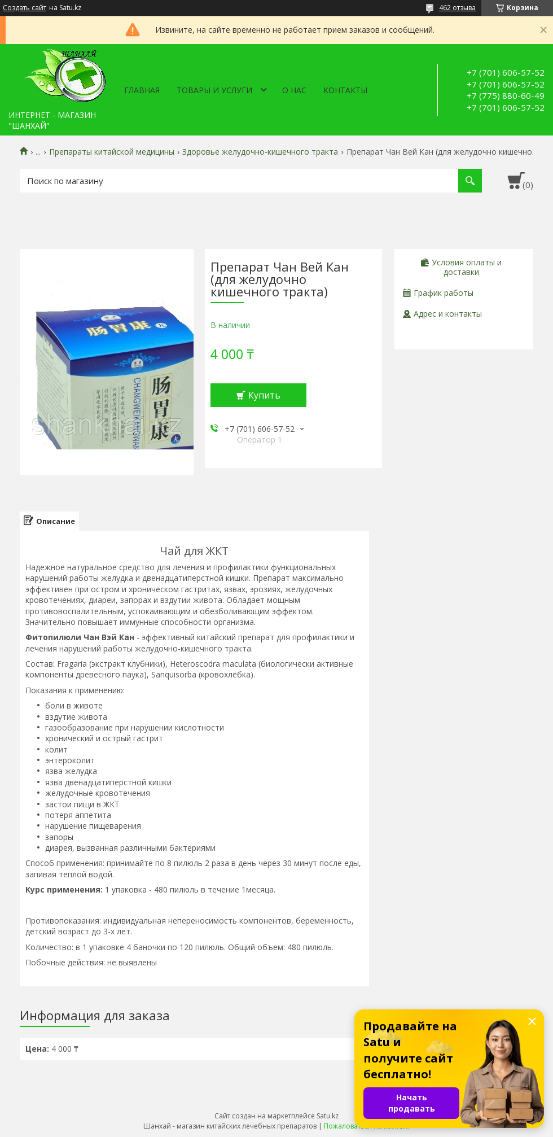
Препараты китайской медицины (111, 152)
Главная (142, 90)
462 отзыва (457, 7)
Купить (264, 395)
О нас (294, 90)
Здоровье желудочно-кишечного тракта (260, 152)
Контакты (345, 90)
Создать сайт (24, 8)
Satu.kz (328, 1116)
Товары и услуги (214, 90)
